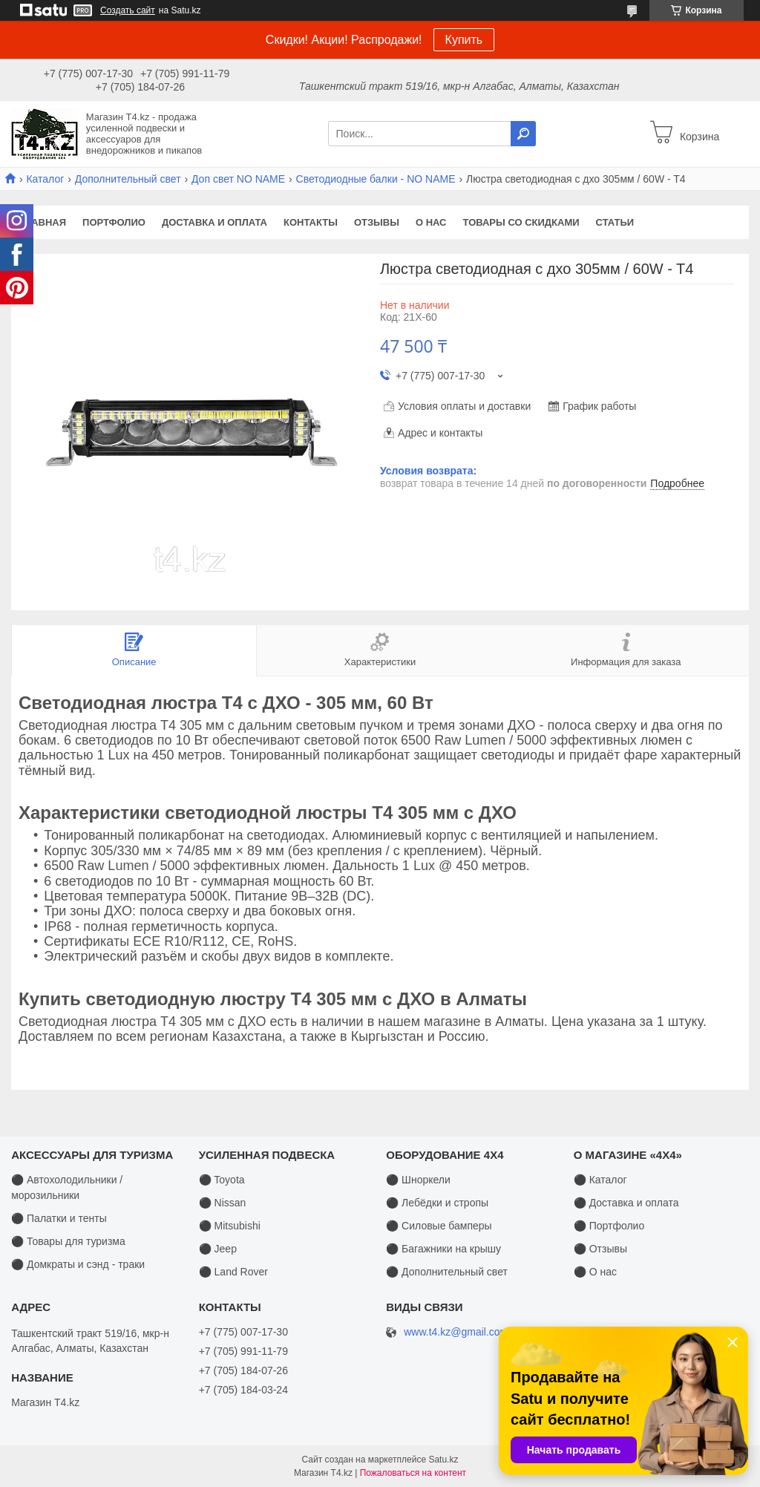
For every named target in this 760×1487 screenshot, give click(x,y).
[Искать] (523, 133)
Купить (464, 39)
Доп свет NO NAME (238, 179)
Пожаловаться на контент (413, 1473)
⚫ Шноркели (418, 1180)
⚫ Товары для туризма (68, 1241)
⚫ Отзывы (600, 1249)
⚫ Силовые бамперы (438, 1226)
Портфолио (113, 222)
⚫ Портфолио (609, 1226)
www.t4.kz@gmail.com (456, 1332)
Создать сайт (127, 10)
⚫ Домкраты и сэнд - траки (78, 1264)
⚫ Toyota (222, 1180)
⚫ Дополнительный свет (447, 1272)
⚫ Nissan (222, 1203)
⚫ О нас (595, 1272)
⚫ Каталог (600, 1180)
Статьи (615, 222)
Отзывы (376, 222)
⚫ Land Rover (233, 1272)
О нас (431, 222)
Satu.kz (443, 1459)
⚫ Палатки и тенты (59, 1218)
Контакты (311, 222)
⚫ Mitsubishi (230, 1226)
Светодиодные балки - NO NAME (376, 179)
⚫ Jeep (218, 1249)
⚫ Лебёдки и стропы (437, 1203)
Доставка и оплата (214, 222)
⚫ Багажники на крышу (443, 1249)
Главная (42, 222)
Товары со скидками (521, 222)
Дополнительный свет (128, 179)
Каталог (45, 179)
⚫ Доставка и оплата (626, 1203)
